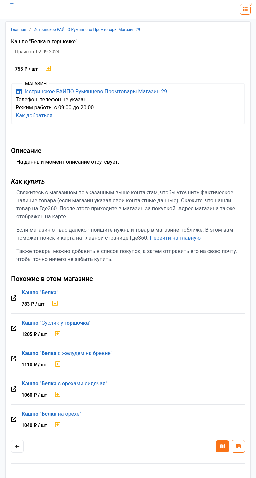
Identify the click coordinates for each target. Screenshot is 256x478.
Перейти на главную (175, 238)
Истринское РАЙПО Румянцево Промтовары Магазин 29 (87, 29)
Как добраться (34, 115)
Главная (18, 29)
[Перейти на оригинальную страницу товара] (13, 298)
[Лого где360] (25, 9)
